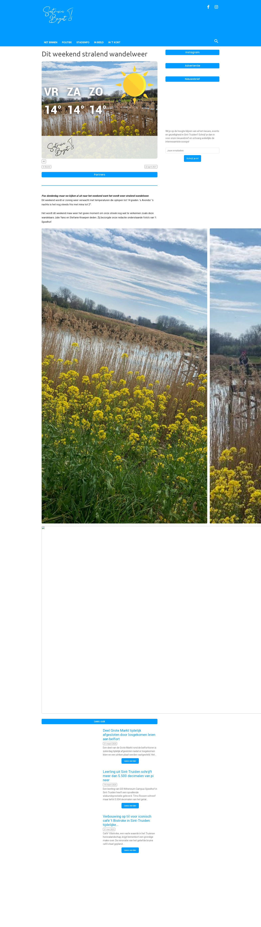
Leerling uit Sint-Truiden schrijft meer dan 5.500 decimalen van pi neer (128, 838)
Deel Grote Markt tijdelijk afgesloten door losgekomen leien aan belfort (129, 797)
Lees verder (130, 823)
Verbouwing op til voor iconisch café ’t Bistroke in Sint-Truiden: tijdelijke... (127, 883)
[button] (200, 41)
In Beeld (46, 166)
